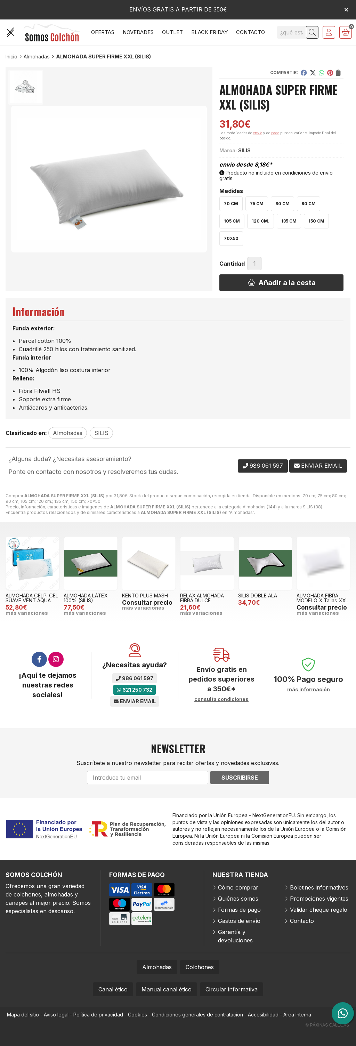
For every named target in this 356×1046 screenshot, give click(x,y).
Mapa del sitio (23, 1014)
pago (275, 133)
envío (257, 133)
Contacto (302, 920)
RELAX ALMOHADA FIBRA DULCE (202, 598)
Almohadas (254, 506)
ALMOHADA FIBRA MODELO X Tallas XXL (322, 598)
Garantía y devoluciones (235, 936)
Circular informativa (231, 989)
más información (308, 689)
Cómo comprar (238, 887)
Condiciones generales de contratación (197, 1014)
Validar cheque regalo (318, 909)
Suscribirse (239, 777)
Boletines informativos (319, 887)
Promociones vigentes (319, 898)
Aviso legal (56, 1014)
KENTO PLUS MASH (145, 595)
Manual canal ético (166, 989)
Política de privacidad (98, 1014)
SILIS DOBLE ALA (257, 595)
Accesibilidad (263, 1014)
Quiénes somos (238, 898)
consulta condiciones (221, 699)
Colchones (200, 967)
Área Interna (297, 1014)
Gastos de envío (239, 920)
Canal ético (113, 989)
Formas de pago (239, 909)
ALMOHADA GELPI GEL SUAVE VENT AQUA (32, 598)
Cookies (137, 1014)
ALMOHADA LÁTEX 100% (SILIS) (85, 598)
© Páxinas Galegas (327, 1025)
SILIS (308, 506)
